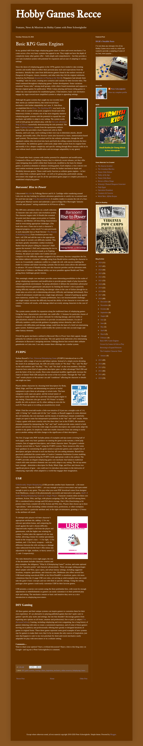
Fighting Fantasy (27, 127)
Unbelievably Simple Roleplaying (29, 485)
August (103, 316)
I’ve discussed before (41, 199)
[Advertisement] (103, 399)
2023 (100, 273)
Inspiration (49, 670)
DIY (23, 670)
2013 (100, 367)
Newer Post (20, 679)
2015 (100, 360)
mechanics (57, 670)
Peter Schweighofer (118, 89)
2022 (100, 277)
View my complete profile (117, 92)
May (102, 327)
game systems (29, 670)
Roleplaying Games (79, 670)
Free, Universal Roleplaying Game (43, 358)
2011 (100, 374)
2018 (100, 291)
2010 (100, 378)
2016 (100, 298)
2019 (100, 288)
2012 (100, 371)
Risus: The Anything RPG (42, 108)
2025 (100, 266)
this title (29, 193)
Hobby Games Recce (58, 14)
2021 (100, 281)
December (104, 302)
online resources (66, 670)
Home (52, 679)
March (103, 334)
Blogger (113, 734)
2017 (100, 295)
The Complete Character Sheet (111, 351)
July (102, 320)
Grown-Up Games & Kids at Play (112, 344)
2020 (100, 284)
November (104, 305)
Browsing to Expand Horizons (111, 348)
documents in (48, 78)
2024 (100, 270)
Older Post (83, 679)
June (102, 323)
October (103, 309)
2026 (100, 263)
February (103, 338)
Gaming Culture (40, 670)
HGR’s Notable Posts (105, 41)
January (103, 356)
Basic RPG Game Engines (109, 341)
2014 (100, 364)
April (102, 330)
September (104, 312)
